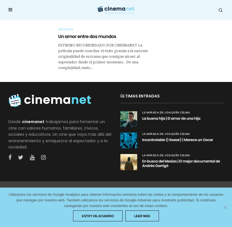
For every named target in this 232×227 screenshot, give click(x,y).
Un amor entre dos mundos (87, 36)
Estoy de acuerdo (98, 216)
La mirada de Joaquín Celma (166, 112)
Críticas (65, 29)
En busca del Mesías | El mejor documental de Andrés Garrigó (181, 163)
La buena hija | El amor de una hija (171, 118)
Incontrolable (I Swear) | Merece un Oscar (177, 140)
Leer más (142, 216)
